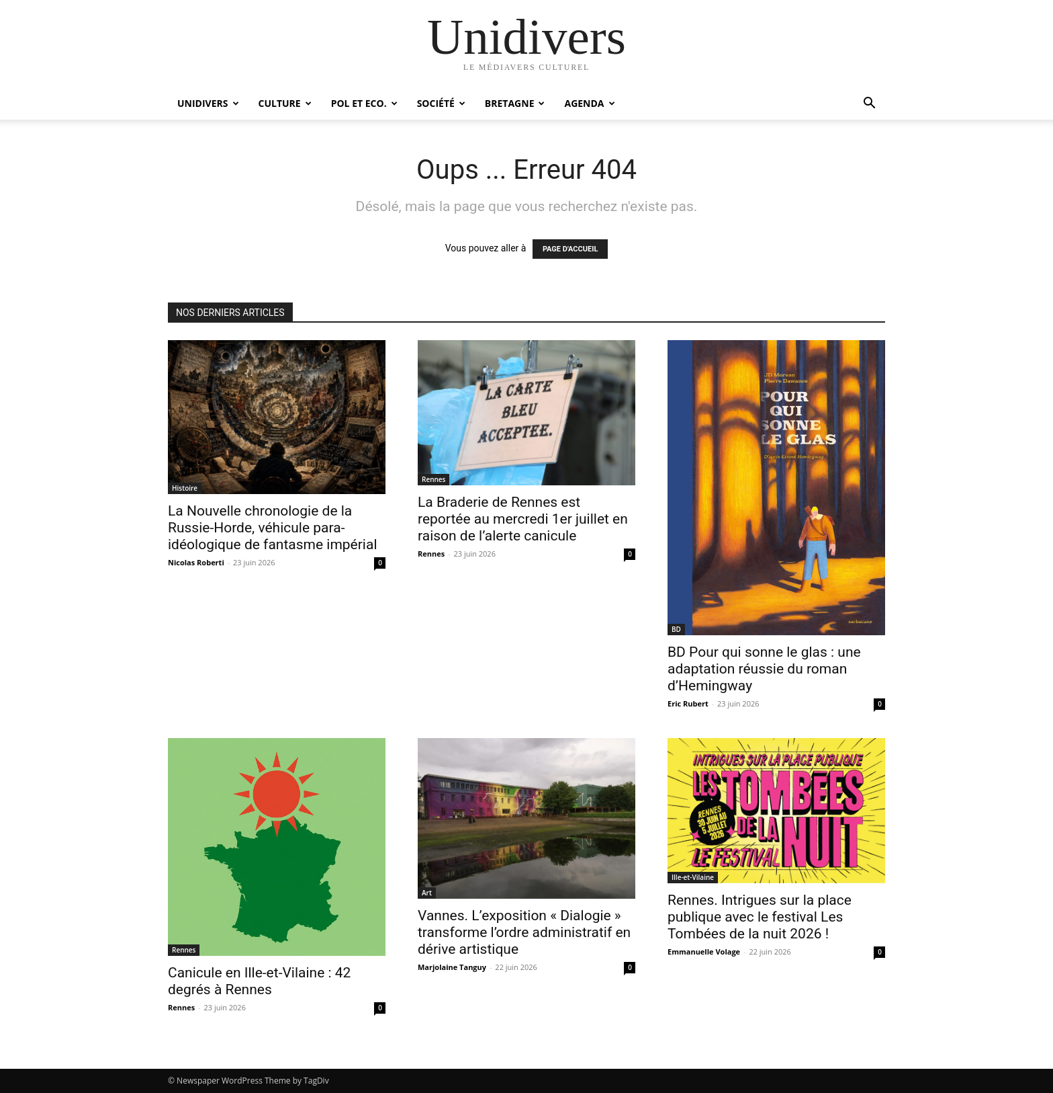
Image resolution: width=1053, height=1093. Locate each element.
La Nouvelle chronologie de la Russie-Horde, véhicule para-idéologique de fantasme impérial (272, 528)
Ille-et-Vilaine (693, 877)
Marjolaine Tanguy (452, 967)
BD (676, 629)
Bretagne (515, 103)
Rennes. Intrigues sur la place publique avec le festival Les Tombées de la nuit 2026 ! (760, 917)
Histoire (184, 488)
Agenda (589, 103)
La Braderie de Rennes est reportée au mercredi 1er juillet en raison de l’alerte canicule (523, 519)
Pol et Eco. (364, 103)
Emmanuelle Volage (704, 951)
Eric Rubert (688, 703)
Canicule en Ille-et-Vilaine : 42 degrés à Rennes (259, 981)
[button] (869, 104)
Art (427, 892)
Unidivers (208, 103)
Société (441, 103)
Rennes (433, 479)
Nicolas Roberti (196, 562)
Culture (285, 103)
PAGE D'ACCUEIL (570, 249)
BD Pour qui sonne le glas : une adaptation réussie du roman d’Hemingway (764, 669)
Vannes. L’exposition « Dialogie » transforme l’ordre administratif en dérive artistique (524, 932)
